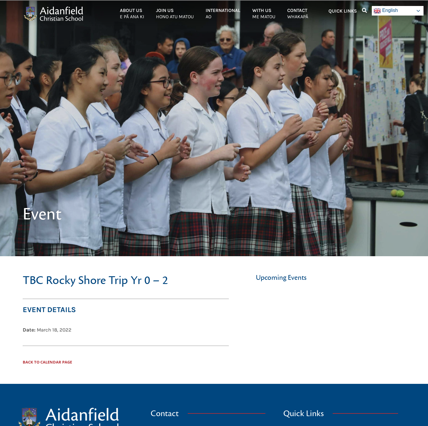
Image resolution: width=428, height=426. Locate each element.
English (386, 10)
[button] (364, 10)
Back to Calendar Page (47, 362)
